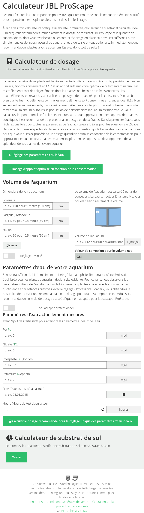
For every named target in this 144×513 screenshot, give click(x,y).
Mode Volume (9, 256)
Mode (9, 308)
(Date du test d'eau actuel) (72, 394)
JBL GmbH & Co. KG (73, 511)
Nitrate (72, 349)
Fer (72, 334)
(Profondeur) (36, 220)
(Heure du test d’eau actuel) (72, 408)
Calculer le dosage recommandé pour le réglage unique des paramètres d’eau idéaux (70, 421)
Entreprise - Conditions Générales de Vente (59, 502)
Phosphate (72, 364)
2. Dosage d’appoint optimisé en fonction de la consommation (53, 169)
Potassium (72, 379)
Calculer (12, 245)
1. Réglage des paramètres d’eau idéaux (36, 155)
